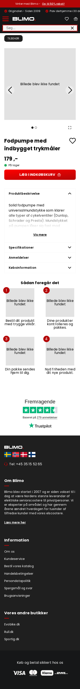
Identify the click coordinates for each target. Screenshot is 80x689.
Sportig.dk (11, 639)
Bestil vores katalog (19, 566)
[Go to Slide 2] (36, 128)
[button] (40, 84)
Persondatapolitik (17, 581)
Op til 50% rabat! (53, 4)
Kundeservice (14, 559)
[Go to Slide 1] (32, 128)
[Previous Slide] (10, 90)
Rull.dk (8, 632)
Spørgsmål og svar (18, 588)
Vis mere (40, 235)
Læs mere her (15, 522)
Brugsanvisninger (17, 596)
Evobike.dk (12, 624)
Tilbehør (13, 38)
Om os (9, 551)
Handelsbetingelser (18, 573)
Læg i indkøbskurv (40, 174)
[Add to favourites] (72, 141)
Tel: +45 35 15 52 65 (25, 464)
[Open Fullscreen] (69, 127)
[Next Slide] (69, 90)
